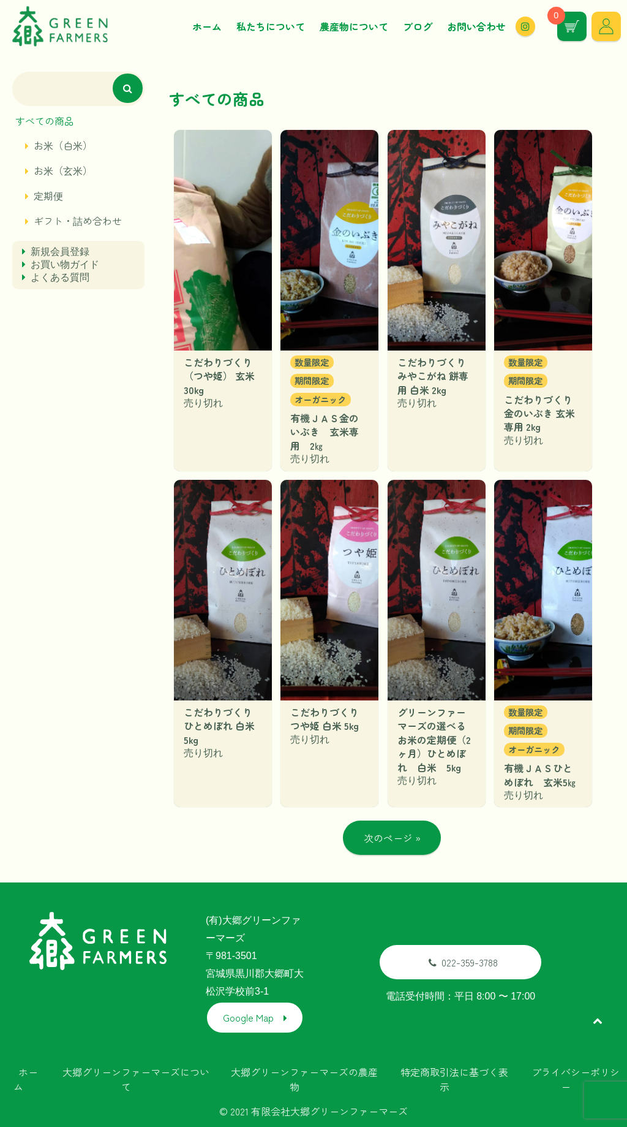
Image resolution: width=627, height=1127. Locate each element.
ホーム (207, 28)
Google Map (248, 1018)
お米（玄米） (63, 173)
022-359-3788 (463, 963)
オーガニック (320, 402)
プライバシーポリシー (575, 1078)
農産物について (354, 28)
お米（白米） (63, 148)
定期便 (48, 198)
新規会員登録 (60, 254)
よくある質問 (60, 280)
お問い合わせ (476, 28)
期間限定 (312, 383)
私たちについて (270, 28)
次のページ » (392, 840)
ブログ (417, 28)
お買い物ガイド (65, 267)
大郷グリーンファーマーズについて (135, 1078)
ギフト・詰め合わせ (78, 223)
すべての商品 (44, 123)
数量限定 (312, 365)
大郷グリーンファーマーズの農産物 (304, 1078)
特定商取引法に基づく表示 (454, 1078)
